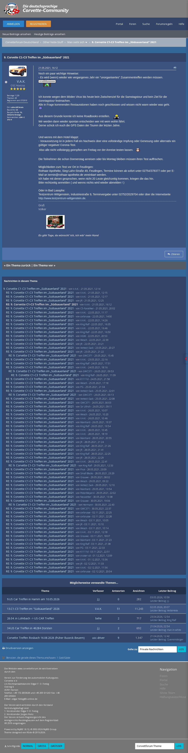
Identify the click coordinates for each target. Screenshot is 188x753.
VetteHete (172, 610)
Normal (28, 746)
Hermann (88, 504)
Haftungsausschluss (173, 697)
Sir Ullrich (85, 406)
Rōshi (29, 732)
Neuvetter (85, 497)
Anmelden (13, 24)
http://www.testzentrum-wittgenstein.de (61, 198)
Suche (146, 24)
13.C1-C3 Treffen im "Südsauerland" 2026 (33, 609)
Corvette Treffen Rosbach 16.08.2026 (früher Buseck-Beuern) (46, 638)
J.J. (98, 599)
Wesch (83, 340)
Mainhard (85, 422)
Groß (42, 746)
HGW (83, 336)
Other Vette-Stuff (53, 42)
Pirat (82, 469)
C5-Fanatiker (87, 308)
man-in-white (174, 630)
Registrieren (38, 24)
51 (118, 609)
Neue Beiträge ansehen (17, 34)
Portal (119, 24)
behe (98, 618)
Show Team (167, 692)
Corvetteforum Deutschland (22, 42)
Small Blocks (86, 473)
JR (81, 300)
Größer (56, 746)
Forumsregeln (164, 24)
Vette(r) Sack (86, 347)
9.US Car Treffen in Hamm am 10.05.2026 (33, 599)
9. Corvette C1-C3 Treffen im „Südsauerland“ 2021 (35, 289)
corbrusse (85, 316)
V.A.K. (21, 81)
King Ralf (84, 324)
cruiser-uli (85, 555)
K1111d (84, 379)
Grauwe (84, 477)
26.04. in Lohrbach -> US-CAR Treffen (30, 618)
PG (81, 387)
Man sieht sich (75, 42)
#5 (175, 67)
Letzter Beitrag (158, 601)
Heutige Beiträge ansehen (49, 34)
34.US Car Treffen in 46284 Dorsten (29, 628)
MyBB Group (49, 729)
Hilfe (181, 24)
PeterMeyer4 (87, 493)
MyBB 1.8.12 (23, 729)
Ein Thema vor (43, 265)
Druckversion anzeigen (19, 648)
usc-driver (98, 638)
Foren (132, 24)
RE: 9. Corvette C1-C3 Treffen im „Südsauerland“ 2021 (40, 292)
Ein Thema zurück (18, 265)
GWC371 (87, 355)
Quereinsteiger (175, 639)
